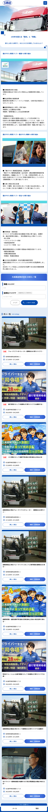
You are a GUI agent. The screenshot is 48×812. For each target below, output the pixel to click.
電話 (37, 808)
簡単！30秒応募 (35, 364)
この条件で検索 (30, 302)
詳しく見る (13, 364)
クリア (15, 302)
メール (14, 808)
